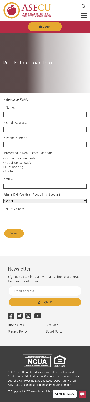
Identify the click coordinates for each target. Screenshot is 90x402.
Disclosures (16, 325)
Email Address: (16, 123)
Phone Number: (16, 138)
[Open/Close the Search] (83, 6)
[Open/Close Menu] (83, 14)
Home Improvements (21, 158)
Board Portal (54, 331)
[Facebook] (12, 316)
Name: (10, 107)
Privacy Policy (18, 331)
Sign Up (45, 302)
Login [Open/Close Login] (47, 26)
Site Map (52, 325)
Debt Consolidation (20, 162)
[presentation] (29, 218)
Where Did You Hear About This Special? (32, 194)
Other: (10, 179)
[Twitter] (20, 316)
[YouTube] (38, 316)
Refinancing (15, 167)
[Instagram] (29, 316)
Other (11, 171)
